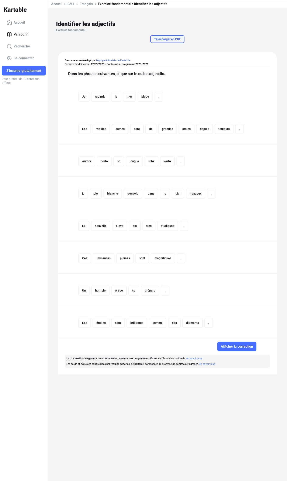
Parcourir (17, 34)
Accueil (16, 22)
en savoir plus (194, 358)
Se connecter (20, 58)
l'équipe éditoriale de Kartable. (113, 60)
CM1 (71, 4)
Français (86, 4)
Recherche (18, 46)
